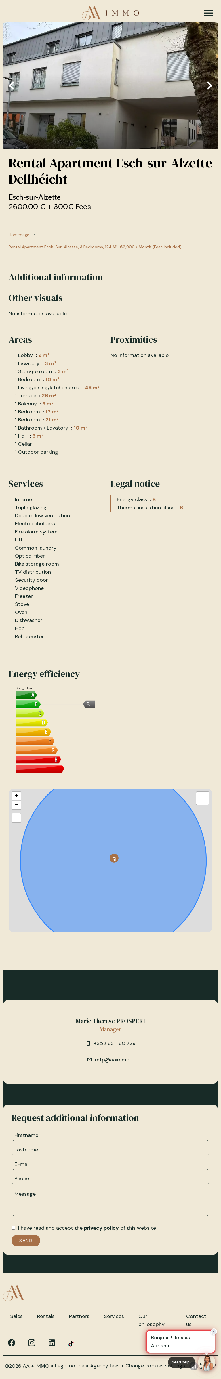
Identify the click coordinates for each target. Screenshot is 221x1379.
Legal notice (69, 1365)
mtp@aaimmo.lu (114, 1059)
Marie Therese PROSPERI (110, 1021)
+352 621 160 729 (115, 1043)
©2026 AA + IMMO (27, 1366)
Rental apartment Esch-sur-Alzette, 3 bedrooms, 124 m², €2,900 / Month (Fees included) (95, 246)
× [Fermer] (213, 1331)
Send (26, 1240)
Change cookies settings (155, 1365)
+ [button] (16, 796)
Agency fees (105, 1365)
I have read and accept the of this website (87, 1227)
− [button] (16, 805)
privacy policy (101, 1227)
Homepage (19, 234)
